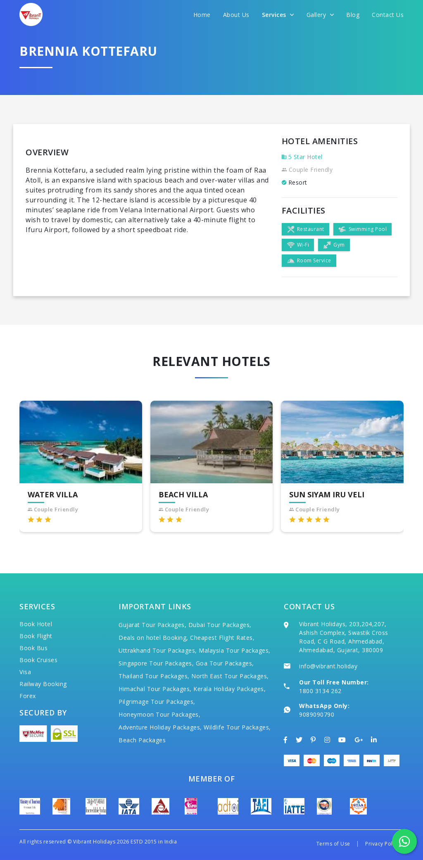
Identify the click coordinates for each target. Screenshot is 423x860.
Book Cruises (38, 660)
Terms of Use (333, 843)
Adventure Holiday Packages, (160, 727)
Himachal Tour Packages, (155, 689)
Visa (25, 672)
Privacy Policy (382, 843)
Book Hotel (35, 624)
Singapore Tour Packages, (156, 663)
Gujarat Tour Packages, (152, 625)
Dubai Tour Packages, (220, 625)
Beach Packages (142, 740)
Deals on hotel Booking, (153, 637)
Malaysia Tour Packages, (235, 650)
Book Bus (33, 648)
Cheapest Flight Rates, (222, 637)
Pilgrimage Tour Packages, (157, 702)
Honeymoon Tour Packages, (159, 714)
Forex (27, 696)
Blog (352, 15)
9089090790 (316, 714)
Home (202, 15)
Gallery (320, 15)
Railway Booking (43, 684)
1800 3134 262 (320, 691)
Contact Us (388, 15)
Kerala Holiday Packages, (229, 689)
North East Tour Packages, (230, 676)
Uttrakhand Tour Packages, (158, 650)
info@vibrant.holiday (328, 666)
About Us (236, 15)
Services (278, 15)
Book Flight (35, 636)
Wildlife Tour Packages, (237, 727)
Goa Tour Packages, (225, 663)
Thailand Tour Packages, (154, 676)
